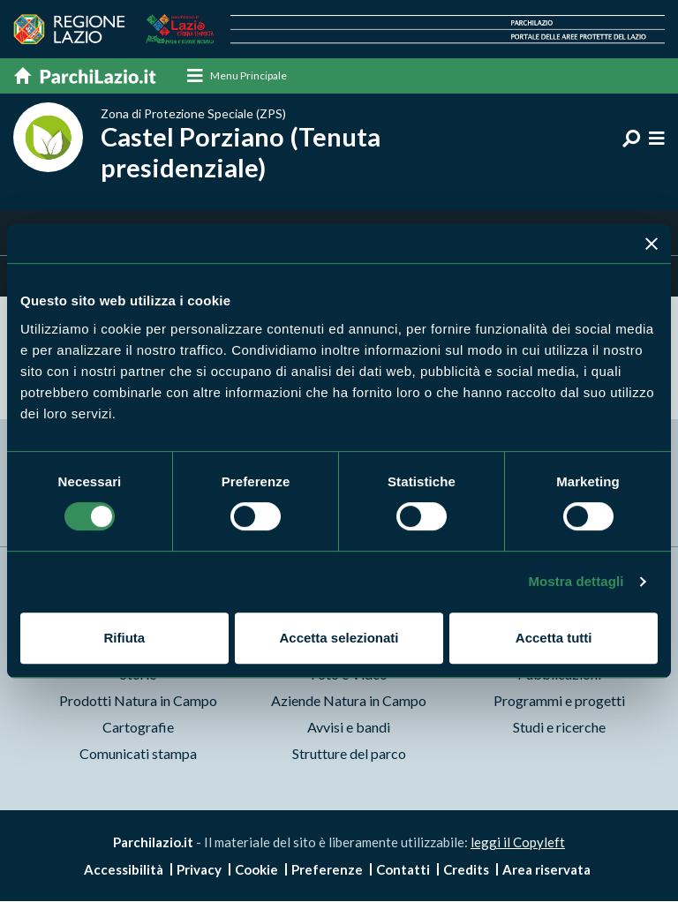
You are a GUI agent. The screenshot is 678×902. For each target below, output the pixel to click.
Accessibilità (123, 870)
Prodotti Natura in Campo (138, 700)
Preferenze (327, 870)
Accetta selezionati (338, 637)
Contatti (403, 870)
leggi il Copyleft (518, 842)
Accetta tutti (554, 637)
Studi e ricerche (559, 726)
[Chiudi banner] (651, 243)
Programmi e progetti (559, 700)
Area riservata (546, 870)
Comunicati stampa (138, 753)
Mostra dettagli (575, 581)
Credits (466, 870)
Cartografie (138, 726)
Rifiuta (124, 637)
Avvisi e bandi (348, 726)
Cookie (256, 870)
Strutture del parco (349, 753)
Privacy (199, 870)
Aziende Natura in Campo (348, 700)
